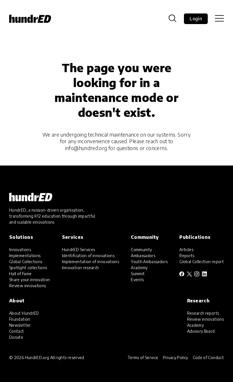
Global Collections (25, 261)
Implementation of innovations (90, 261)
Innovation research (80, 267)
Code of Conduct (208, 357)
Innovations (20, 249)
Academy (139, 267)
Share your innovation (29, 279)
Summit (138, 273)
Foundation (19, 319)
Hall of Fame (20, 273)
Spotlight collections (28, 267)
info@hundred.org (86, 148)
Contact (16, 331)
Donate (16, 337)
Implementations (24, 255)
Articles (186, 249)
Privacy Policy (175, 357)
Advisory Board (201, 331)
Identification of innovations (88, 255)
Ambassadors (143, 255)
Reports (187, 255)
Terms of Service (142, 357)
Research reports (203, 313)
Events (137, 279)
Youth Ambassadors (149, 261)
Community (141, 249)
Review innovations (27, 285)
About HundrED (24, 313)
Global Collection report (201, 261)
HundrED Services (78, 249)
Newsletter (20, 325)
